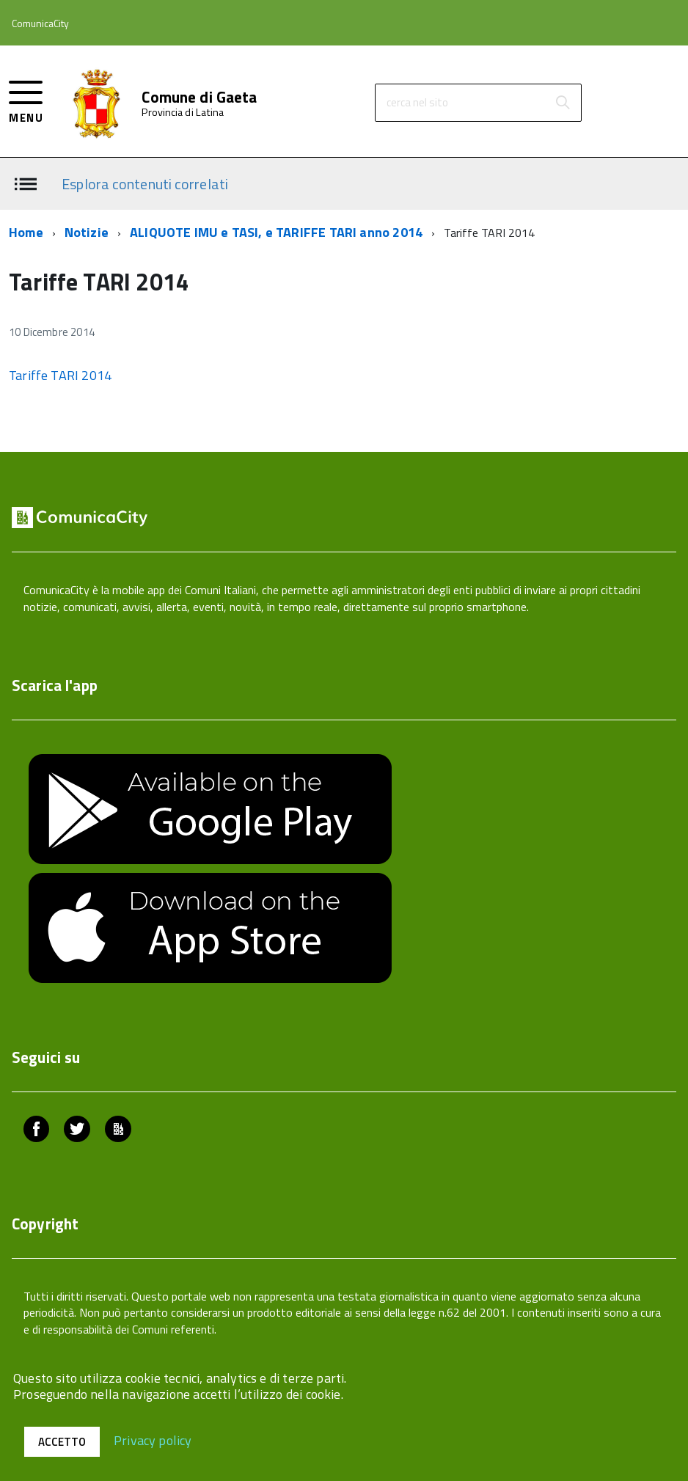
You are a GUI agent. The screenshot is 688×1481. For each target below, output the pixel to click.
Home (26, 232)
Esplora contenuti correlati (145, 183)
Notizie (87, 232)
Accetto (62, 1441)
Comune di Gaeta (199, 97)
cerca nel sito (417, 102)
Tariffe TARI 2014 (60, 375)
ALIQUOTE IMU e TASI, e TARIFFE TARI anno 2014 (276, 232)
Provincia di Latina (183, 112)
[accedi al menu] (26, 100)
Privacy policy (153, 1439)
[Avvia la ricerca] (562, 102)
